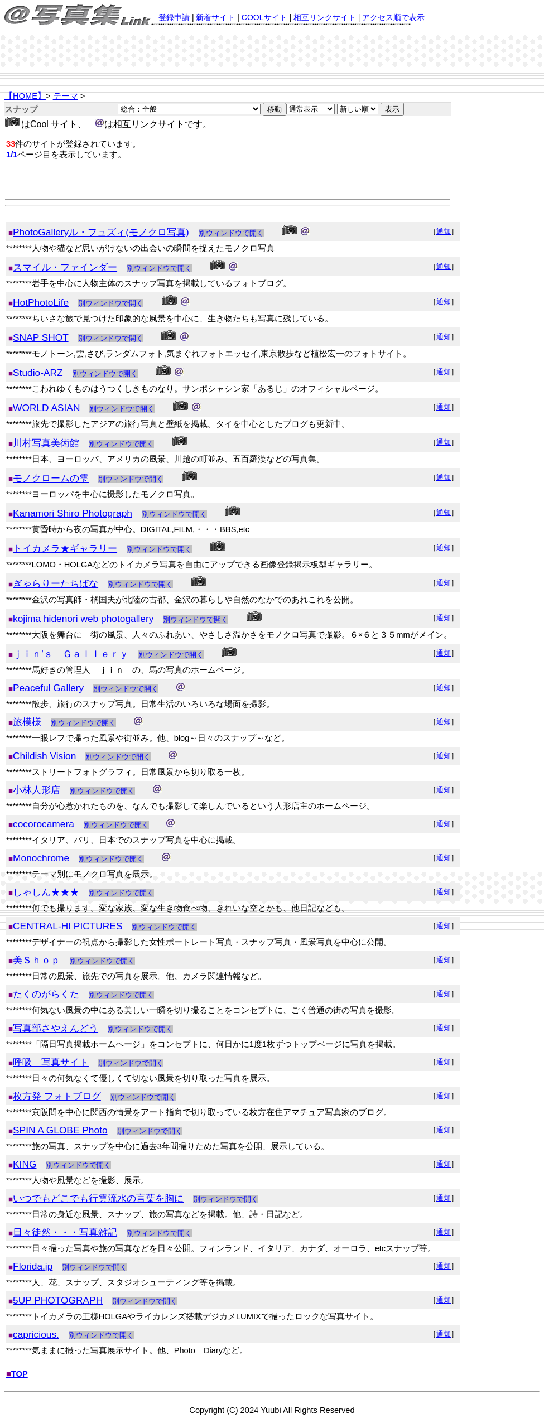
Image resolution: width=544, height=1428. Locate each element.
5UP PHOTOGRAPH (58, 1300)
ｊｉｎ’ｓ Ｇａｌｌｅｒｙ (71, 653)
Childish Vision (44, 755)
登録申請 (174, 17)
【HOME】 (25, 95)
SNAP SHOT (41, 337)
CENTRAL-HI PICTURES (67, 926)
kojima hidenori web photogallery (83, 618)
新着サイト (215, 17)
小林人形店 (36, 789)
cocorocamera (43, 823)
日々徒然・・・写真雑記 (65, 1232)
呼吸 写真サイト (51, 1062)
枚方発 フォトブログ (57, 1096)
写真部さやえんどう (55, 1028)
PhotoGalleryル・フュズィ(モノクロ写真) (101, 232)
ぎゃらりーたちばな (55, 583)
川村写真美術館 (46, 442)
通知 (443, 231)
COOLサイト (264, 17)
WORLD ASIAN (46, 407)
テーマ (65, 95)
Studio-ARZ (38, 372)
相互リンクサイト (324, 17)
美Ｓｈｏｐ (36, 960)
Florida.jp (32, 1266)
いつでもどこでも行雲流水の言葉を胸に (98, 1198)
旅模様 (27, 721)
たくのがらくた (46, 994)
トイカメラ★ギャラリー (65, 548)
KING (24, 1164)
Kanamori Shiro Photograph (72, 513)
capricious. (36, 1334)
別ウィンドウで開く (231, 233)
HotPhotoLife (41, 302)
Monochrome (41, 857)
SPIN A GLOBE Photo (60, 1130)
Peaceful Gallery (48, 687)
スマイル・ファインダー (65, 267)
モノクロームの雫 (51, 478)
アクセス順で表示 (393, 17)
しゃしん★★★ (46, 892)
